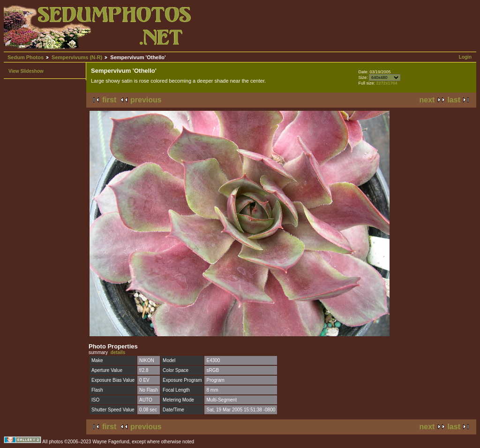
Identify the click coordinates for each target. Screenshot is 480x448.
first (109, 100)
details (118, 352)
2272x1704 (386, 83)
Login (465, 57)
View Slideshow (26, 71)
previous (146, 100)
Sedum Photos (26, 57)
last (453, 100)
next (427, 100)
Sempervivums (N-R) (77, 57)
